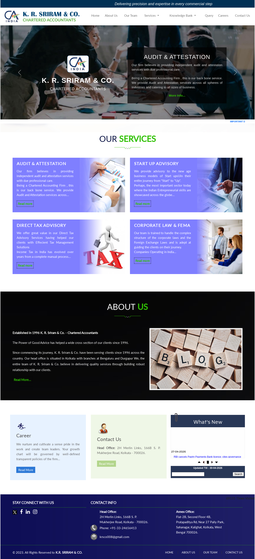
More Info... (177, 95)
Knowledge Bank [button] (181, 15)
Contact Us (242, 15)
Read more (25, 203)
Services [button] (150, 15)
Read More (25, 470)
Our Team (130, 15)
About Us (111, 15)
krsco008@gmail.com (114, 537)
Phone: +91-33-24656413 (118, 528)
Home (95, 15)
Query (209, 15)
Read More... (22, 380)
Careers (223, 15)
